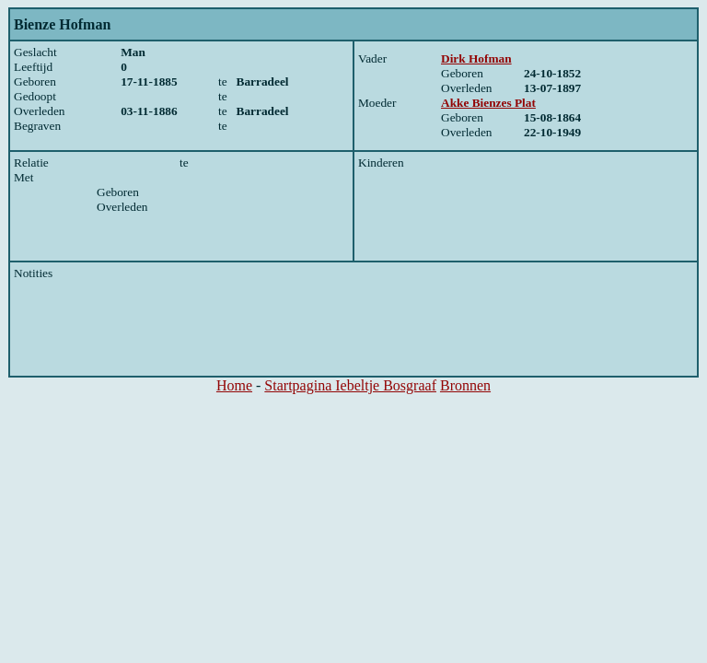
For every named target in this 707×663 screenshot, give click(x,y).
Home (234, 385)
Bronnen (465, 385)
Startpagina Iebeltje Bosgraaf (350, 385)
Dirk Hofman (476, 58)
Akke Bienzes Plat (488, 103)
